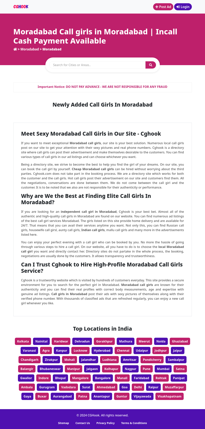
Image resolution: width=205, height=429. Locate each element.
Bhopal (60, 378)
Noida (161, 341)
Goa (125, 387)
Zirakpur (51, 360)
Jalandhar (88, 360)
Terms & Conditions (134, 423)
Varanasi (29, 350)
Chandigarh (30, 360)
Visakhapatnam (170, 396)
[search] (97, 65)
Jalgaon (92, 369)
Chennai (123, 350)
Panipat (179, 378)
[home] (15, 49)
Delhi (138, 387)
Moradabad (30, 49)
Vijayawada (142, 396)
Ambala (27, 387)
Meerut (144, 341)
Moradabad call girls (85, 143)
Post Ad (162, 7)
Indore (44, 378)
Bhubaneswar (50, 369)
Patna (82, 396)
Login (182, 7)
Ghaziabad (180, 341)
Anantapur (102, 396)
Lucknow (80, 350)
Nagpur (130, 369)
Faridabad (141, 378)
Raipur (153, 387)
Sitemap (63, 423)
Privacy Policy (105, 423)
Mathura (125, 341)
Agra (46, 350)
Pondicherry (152, 360)
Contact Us (83, 423)
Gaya (27, 396)
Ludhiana (109, 360)
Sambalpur (176, 360)
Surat (86, 387)
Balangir (26, 369)
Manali (122, 378)
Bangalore (102, 378)
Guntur (121, 396)
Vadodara (68, 387)
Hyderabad (102, 350)
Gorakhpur (104, 341)
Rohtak (161, 378)
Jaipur (177, 350)
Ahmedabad (106, 387)
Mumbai (163, 369)
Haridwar (61, 341)
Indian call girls (93, 230)
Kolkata (23, 341)
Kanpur (61, 350)
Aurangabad (62, 396)
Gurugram (47, 387)
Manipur (73, 369)
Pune (146, 369)
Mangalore (80, 378)
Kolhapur (111, 369)
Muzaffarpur (174, 387)
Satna (180, 369)
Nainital (41, 341)
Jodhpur (161, 350)
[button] (150, 65)
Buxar (42, 396)
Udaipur (142, 350)
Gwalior (26, 378)
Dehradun (82, 341)
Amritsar (129, 360)
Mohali (69, 360)
